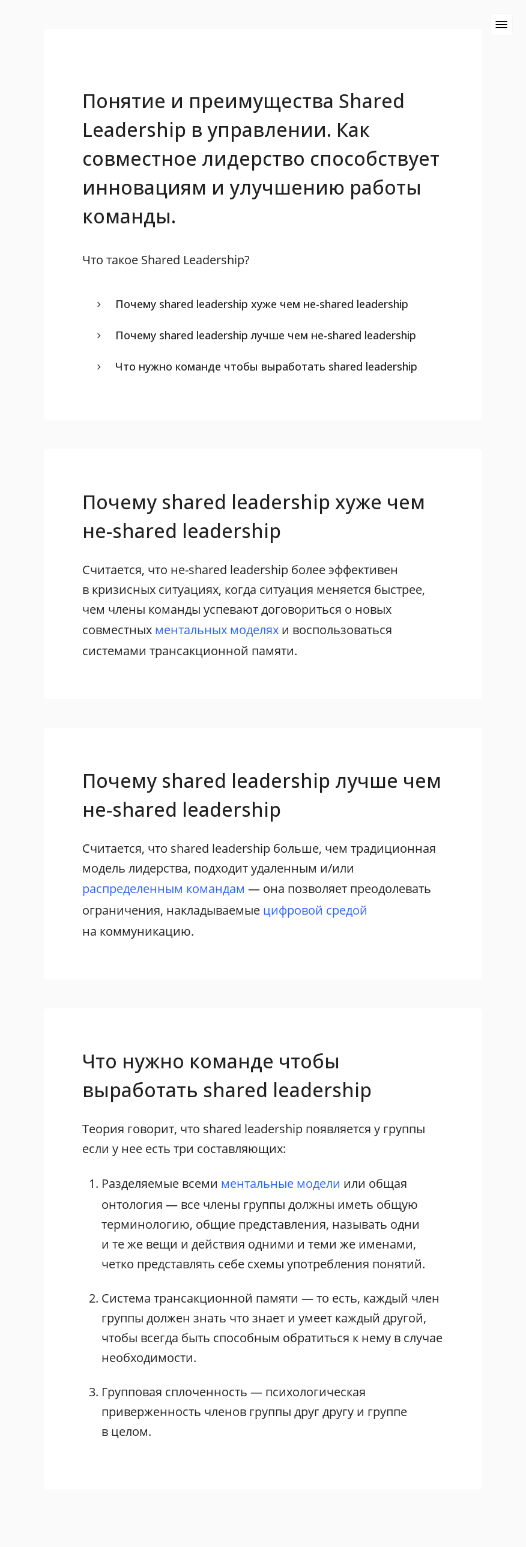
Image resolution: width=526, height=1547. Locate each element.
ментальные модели (280, 1183)
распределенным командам (163, 888)
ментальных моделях (217, 630)
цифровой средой (315, 910)
